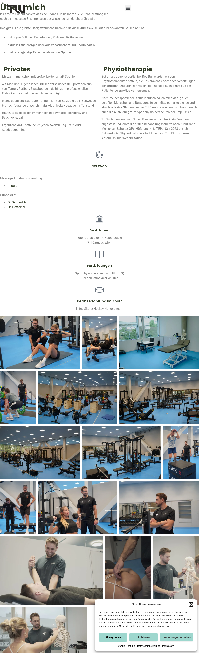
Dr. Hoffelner (16, 207)
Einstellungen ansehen (176, 637)
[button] (191, 604)
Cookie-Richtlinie (126, 646)
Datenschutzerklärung (148, 646)
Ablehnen (144, 637)
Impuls (12, 186)
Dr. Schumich (17, 202)
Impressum (168, 646)
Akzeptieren (113, 637)
